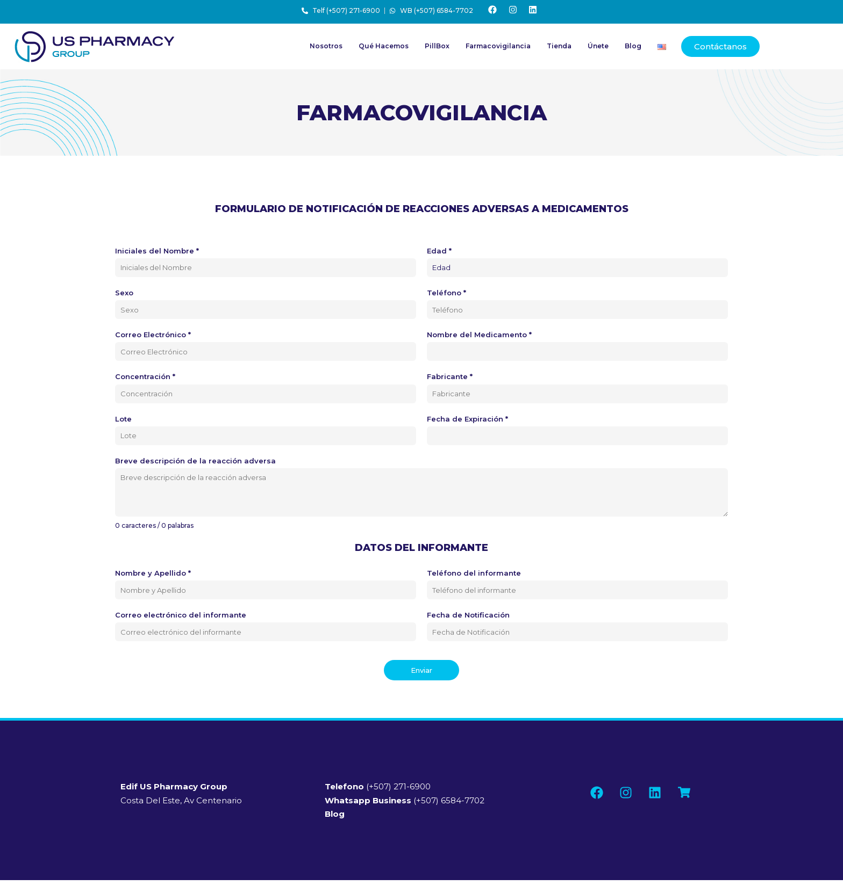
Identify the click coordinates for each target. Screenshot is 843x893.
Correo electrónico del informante (180, 617)
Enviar (421, 672)
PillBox (437, 49)
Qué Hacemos (384, 49)
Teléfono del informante (474, 575)
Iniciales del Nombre (157, 253)
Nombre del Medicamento (479, 336)
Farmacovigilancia (498, 49)
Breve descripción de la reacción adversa (195, 463)
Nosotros (326, 49)
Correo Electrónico (153, 336)
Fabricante (450, 379)
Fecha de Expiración (467, 421)
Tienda (559, 49)
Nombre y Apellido (153, 575)
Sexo (124, 295)
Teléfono (446, 295)
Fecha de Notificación (468, 617)
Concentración (145, 379)
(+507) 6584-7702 (404, 802)
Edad (439, 253)
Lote (123, 421)
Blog (633, 49)
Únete (598, 49)
